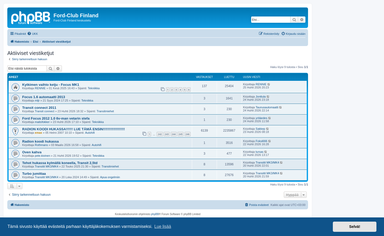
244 (174, 134)
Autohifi (90, 132)
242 (160, 134)
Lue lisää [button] (162, 226)
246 (188, 134)
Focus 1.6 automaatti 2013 (43, 97)
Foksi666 (261, 141)
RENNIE (40, 88)
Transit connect (44, 111)
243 (167, 134)
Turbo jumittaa (34, 174)
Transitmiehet (105, 111)
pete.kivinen (42, 155)
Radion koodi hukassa (40, 141)
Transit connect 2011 (39, 108)
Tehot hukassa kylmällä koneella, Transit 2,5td (60, 163)
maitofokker (42, 121)
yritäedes (261, 118)
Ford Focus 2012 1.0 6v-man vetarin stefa (56, 118)
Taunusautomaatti (267, 107)
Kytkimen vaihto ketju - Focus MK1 (50, 85)
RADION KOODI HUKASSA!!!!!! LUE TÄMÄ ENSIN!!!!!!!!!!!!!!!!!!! (73, 129)
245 (180, 134)
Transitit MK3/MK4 (46, 166)
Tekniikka (93, 88)
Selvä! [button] (354, 226)
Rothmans (41, 145)
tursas (259, 151)
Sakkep (260, 128)
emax (38, 132)
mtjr (37, 100)
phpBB (155, 214)
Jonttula (261, 96)
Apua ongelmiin (110, 177)
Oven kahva (32, 152)
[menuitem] (32, 34)
